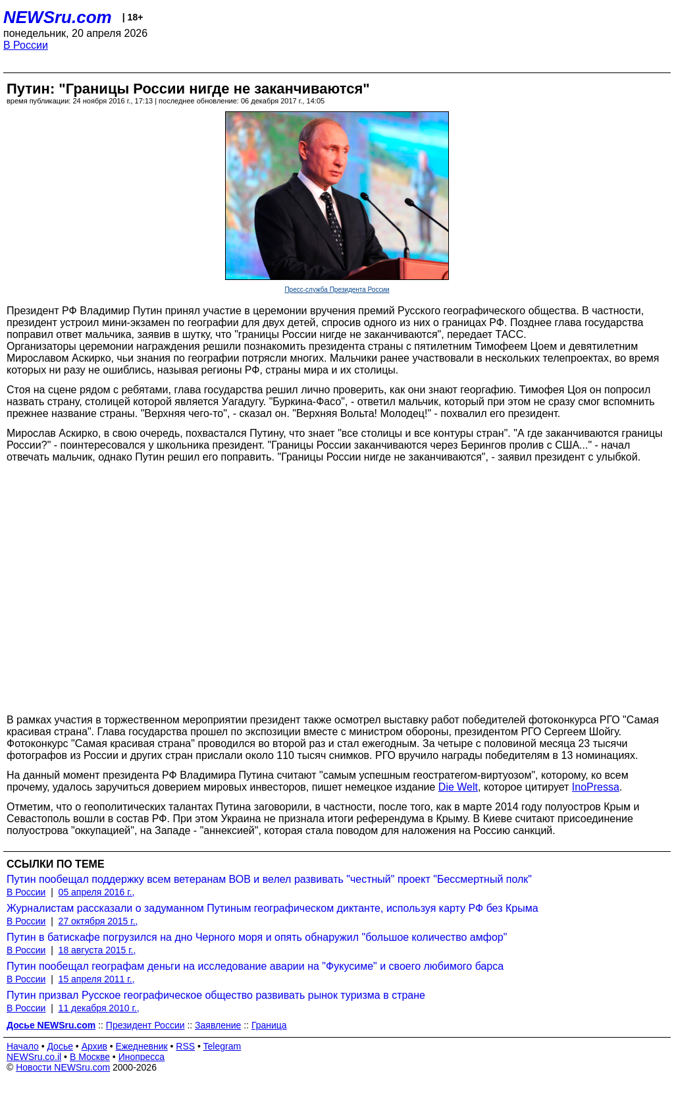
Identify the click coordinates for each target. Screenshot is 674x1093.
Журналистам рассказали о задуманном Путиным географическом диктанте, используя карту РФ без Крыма (272, 908)
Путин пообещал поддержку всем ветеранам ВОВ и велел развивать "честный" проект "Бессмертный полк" (269, 879)
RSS (185, 1046)
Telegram (222, 1046)
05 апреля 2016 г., (97, 892)
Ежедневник (142, 1046)
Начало (23, 1046)
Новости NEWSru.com (63, 1067)
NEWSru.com (57, 17)
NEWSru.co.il (34, 1056)
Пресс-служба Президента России (336, 289)
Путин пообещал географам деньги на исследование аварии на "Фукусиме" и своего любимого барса (255, 966)
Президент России (145, 1025)
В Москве (90, 1056)
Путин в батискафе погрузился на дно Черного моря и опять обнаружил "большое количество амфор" (257, 937)
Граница (269, 1025)
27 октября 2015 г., (98, 921)
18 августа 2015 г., (97, 950)
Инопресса (141, 1056)
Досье (60, 1046)
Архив (94, 1046)
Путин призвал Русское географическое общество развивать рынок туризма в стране (216, 995)
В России (25, 45)
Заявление (218, 1025)
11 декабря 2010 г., (99, 1008)
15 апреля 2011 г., (97, 979)
